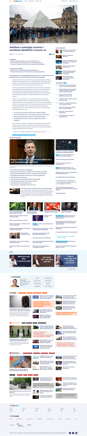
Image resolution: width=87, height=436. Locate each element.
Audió (62, 409)
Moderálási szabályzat (48, 433)
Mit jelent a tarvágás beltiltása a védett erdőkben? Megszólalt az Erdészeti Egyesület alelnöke (16, 212)
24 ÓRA (65, 83)
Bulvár (49, 408)
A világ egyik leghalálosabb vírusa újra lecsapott (66, 232)
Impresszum (31, 433)
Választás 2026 (31, 3)
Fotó (74, 408)
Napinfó (49, 411)
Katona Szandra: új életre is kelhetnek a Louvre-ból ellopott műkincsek (26, 62)
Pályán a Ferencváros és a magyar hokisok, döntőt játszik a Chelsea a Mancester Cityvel (65, 217)
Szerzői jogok (55, 433)
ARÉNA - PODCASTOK (72, 3)
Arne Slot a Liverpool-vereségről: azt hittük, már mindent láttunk (65, 151)
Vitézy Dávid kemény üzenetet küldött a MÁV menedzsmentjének (25, 179)
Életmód (36, 411)
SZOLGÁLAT (36, 353)
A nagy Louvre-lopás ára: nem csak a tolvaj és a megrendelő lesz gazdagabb (28, 64)
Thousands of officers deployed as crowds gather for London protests (66, 396)
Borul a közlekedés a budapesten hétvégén (65, 177)
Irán (41, 3)
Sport (23, 411)
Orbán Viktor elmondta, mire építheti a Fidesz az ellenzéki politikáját (36, 188)
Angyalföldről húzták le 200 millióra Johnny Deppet (67, 211)
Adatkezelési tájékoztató (38, 433)
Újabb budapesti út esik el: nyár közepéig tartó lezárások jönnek (51, 211)
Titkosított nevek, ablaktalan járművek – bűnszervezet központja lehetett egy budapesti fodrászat (66, 189)
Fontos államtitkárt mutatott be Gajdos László (21, 183)
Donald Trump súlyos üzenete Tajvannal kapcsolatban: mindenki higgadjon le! (33, 212)
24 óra (26, 3)
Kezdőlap (14, 131)
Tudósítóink (37, 408)
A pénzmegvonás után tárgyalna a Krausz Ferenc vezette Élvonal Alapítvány (28, 175)
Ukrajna (37, 3)
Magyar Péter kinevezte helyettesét (19, 177)
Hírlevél (74, 409)
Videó (62, 411)
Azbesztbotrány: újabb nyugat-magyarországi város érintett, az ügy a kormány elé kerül (66, 182)
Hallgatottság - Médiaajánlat (23, 433)
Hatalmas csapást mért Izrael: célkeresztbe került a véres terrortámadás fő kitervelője (66, 345)
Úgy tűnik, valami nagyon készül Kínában (65, 159)
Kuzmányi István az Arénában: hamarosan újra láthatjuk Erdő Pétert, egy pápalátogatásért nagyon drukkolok (66, 223)
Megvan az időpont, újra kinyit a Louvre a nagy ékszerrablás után (25, 61)
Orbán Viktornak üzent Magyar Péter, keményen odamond (24, 181)
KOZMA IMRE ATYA (28, 353)
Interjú (36, 409)
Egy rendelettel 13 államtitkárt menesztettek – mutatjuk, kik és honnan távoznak (29, 173)
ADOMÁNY (51, 353)
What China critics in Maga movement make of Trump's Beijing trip (43, 386)
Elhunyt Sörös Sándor (60, 193)
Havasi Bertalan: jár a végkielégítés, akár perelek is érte (23, 185)
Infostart (12, 54)
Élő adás (37, 278)
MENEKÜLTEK (44, 353)
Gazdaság (11, 411)
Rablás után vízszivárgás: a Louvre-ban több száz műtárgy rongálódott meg (28, 72)
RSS (59, 433)
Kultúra (23, 409)
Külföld (18, 131)
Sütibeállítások (63, 433)
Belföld (11, 408)
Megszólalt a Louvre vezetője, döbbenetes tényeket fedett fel (25, 70)
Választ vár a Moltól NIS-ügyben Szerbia (19, 220)
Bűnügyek (49, 409)
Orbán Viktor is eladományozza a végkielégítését (22, 170)
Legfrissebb (63, 408)
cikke (18, 99)
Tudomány (24, 408)
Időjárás (74, 411)
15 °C (75, 1)
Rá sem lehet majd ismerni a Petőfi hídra (42, 238)
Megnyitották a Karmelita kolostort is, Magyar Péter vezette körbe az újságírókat (29, 171)
